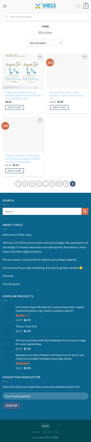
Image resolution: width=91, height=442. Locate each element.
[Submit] (84, 211)
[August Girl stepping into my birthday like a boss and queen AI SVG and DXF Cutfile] (23, 71)
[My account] (78, 6)
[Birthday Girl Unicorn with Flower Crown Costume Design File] (67, 71)
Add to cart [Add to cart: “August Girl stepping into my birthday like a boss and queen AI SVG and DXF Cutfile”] (14, 107)
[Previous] (18, 184)
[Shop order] (45, 42)
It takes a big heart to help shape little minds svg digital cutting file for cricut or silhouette (23, 158)
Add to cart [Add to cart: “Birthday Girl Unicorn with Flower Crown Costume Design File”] (59, 107)
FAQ (57, 432)
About (36, 432)
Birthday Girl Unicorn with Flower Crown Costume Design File (67, 95)
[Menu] (5, 6)
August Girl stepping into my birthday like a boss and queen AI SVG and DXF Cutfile (23, 95)
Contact (47, 432)
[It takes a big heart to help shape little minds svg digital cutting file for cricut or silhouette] (23, 134)
